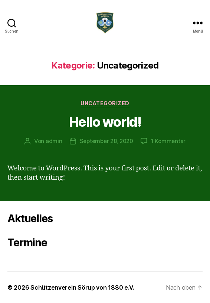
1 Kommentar (168, 140)
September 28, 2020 (106, 140)
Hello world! (105, 122)
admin (54, 140)
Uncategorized (105, 103)
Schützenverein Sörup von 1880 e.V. (82, 287)
